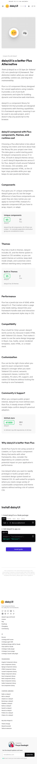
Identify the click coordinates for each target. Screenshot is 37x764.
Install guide (18, 549)
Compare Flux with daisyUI (10, 56)
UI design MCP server (8, 639)
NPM (4, 518)
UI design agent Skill (7, 642)
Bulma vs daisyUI (6, 706)
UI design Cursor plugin (8, 651)
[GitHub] (33, 6)
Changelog (5, 626)
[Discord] (5, 611)
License (5, 619)
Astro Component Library (9, 664)
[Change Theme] (25, 6)
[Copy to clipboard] (33, 522)
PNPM (9, 518)
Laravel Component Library (9, 671)
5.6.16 (22, 6)
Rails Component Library (8, 678)
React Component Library (9, 681)
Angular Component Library (9, 662)
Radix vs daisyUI (6, 694)
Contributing (6, 628)
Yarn (14, 518)
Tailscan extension (8, 728)
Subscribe (29, 755)
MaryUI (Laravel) (7, 726)
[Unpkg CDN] (3, 614)
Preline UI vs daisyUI (7, 713)
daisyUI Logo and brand (8, 617)
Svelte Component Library (9, 683)
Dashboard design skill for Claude (11, 644)
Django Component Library (9, 667)
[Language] (28, 6)
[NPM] (11, 611)
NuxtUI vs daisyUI (6, 708)
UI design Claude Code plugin (10, 653)
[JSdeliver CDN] (5, 614)
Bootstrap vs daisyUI (7, 701)
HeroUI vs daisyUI (6, 710)
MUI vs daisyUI (6, 696)
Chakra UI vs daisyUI (7, 715)
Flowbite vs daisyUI (7, 703)
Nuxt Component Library (8, 676)
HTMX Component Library (9, 669)
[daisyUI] (12, 6)
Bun (18, 518)
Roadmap (4, 624)
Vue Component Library (8, 685)
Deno (23, 518)
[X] (14, 611)
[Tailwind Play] (14, 614)
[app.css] (5, 532)
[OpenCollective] (8, 611)
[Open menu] (3, 6)
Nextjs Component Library (9, 674)
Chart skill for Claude (7, 646)
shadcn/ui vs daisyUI (7, 699)
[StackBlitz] (8, 614)
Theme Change (7, 724)
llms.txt (5, 637)
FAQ (3, 621)
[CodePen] (11, 614)
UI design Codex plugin (8, 649)
